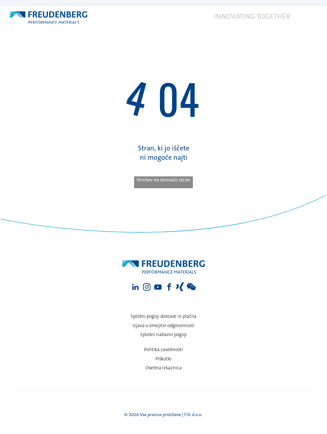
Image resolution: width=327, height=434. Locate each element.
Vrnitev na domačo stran (163, 179)
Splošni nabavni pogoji (163, 334)
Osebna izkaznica (163, 368)
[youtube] (158, 287)
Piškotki (163, 359)
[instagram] (146, 287)
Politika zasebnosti (163, 349)
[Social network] (180, 287)
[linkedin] (135, 287)
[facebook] (169, 287)
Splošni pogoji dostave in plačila (163, 316)
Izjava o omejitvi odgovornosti (163, 325)
